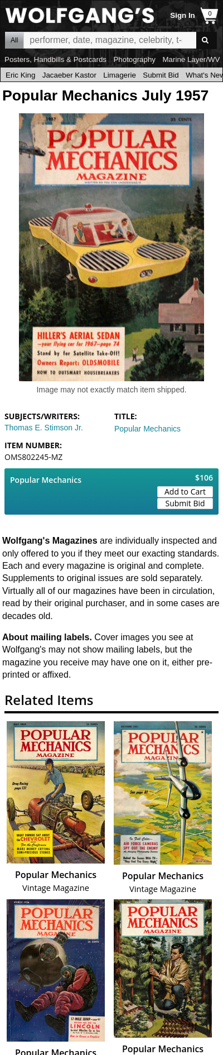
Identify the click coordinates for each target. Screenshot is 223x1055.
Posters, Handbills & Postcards (55, 59)
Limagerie (119, 75)
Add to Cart (185, 491)
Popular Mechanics (147, 428)
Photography (134, 59)
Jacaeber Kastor (69, 75)
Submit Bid (160, 75)
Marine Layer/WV (191, 59)
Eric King (20, 75)
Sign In (182, 15)
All (14, 40)
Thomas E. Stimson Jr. (43, 427)
